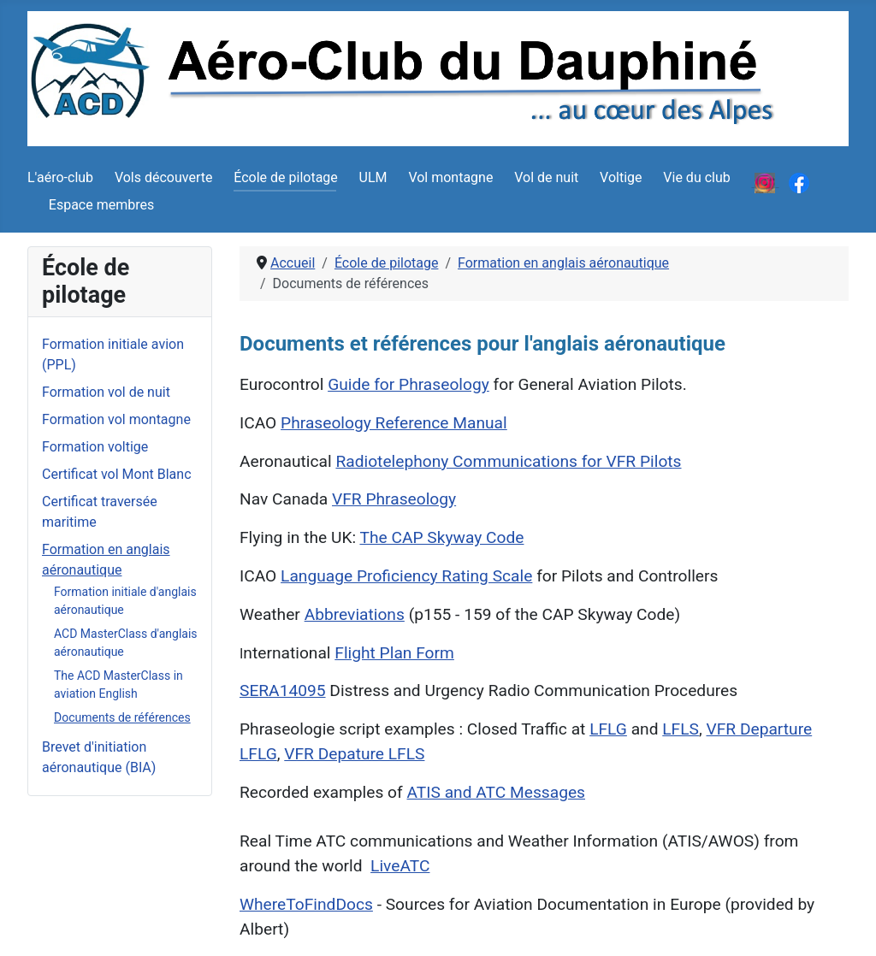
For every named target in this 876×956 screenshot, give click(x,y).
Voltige (621, 177)
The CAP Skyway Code (441, 537)
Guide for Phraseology (408, 384)
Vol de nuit (546, 177)
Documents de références (122, 717)
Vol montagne (450, 177)
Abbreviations (355, 614)
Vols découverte (164, 177)
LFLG (608, 729)
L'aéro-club (60, 177)
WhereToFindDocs (306, 904)
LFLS (680, 729)
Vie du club (696, 177)
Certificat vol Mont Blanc (117, 474)
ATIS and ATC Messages (496, 792)
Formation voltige (95, 447)
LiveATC (399, 866)
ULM (373, 177)
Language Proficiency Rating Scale (406, 576)
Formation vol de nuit (106, 392)
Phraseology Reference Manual (394, 423)
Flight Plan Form (394, 653)
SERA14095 (283, 690)
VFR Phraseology (394, 499)
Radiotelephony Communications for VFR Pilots (508, 461)
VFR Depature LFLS (354, 754)
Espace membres (101, 205)
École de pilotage (286, 177)
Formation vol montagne (116, 419)
